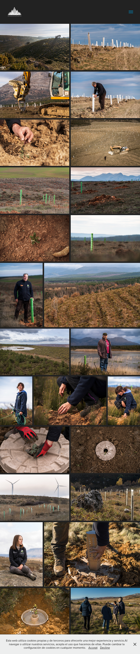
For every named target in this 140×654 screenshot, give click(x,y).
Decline (105, 648)
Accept (93, 648)
